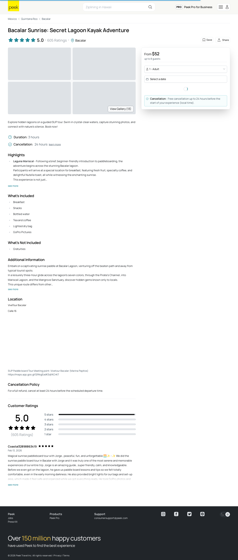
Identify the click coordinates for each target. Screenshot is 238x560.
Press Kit (13, 521)
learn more (55, 144)
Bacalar (46, 19)
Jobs (10, 518)
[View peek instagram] (163, 514)
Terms (66, 555)
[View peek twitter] (189, 514)
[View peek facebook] (176, 514)
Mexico (12, 19)
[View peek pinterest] (202, 514)
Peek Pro (54, 518)
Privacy (57, 555)
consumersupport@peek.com (111, 518)
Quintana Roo (29, 19)
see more (13, 185)
